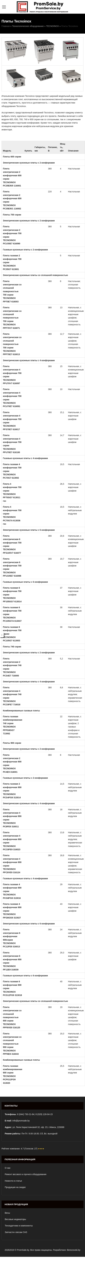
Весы (7, 1213)
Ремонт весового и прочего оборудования (25, 1174)
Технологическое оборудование (28, 26)
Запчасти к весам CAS (16, 1232)
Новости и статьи (13, 1181)
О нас (7, 1168)
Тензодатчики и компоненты (19, 1225)
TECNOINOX (52, 26)
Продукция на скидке (15, 1187)
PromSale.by (23, 1250)
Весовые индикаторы (15, 1219)
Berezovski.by (73, 1250)
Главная (6, 26)
